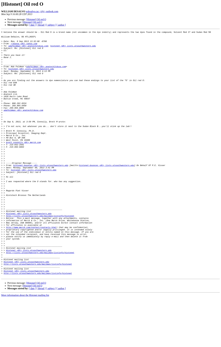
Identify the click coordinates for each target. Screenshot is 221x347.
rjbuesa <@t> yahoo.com (24, 46)
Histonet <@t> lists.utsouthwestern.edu (28, 250)
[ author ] (61, 25)
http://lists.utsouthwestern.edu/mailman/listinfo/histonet (40, 253)
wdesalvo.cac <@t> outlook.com (42, 11)
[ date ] (32, 25)
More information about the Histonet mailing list (25, 344)
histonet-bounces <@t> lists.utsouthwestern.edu (40, 192)
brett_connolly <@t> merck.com (23, 164)
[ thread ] (41, 25)
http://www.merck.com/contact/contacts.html (31, 266)
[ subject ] (51, 25)
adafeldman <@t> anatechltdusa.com (28, 49)
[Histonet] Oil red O (36, 19)
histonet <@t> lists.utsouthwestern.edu (73, 49)
